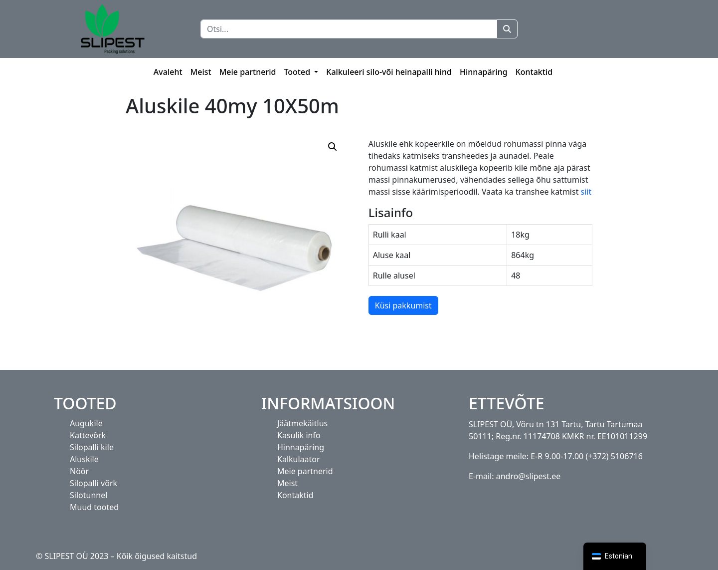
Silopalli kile (92, 447)
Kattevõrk (88, 435)
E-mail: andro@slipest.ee (514, 476)
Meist (200, 71)
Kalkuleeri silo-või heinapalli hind (389, 71)
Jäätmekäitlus (302, 423)
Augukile (86, 423)
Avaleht (168, 71)
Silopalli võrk (93, 483)
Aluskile (84, 459)
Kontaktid (534, 71)
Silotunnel (88, 495)
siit (584, 191)
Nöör (79, 471)
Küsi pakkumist (403, 305)
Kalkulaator (298, 459)
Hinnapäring (484, 71)
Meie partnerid (247, 71)
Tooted (298, 71)
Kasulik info (299, 435)
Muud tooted (94, 507)
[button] (333, 147)
